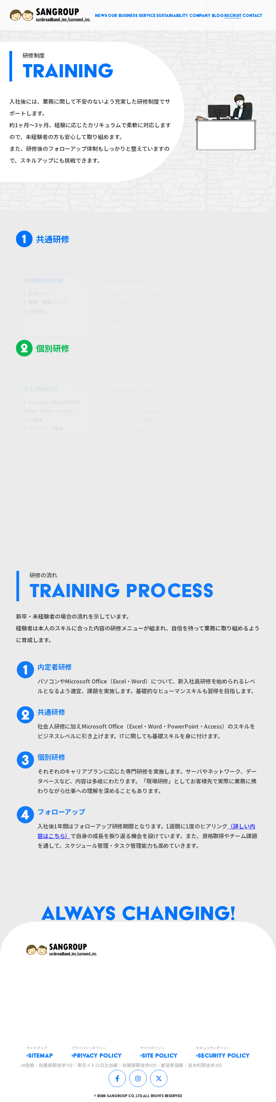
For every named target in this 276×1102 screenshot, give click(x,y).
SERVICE (147, 15)
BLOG (218, 15)
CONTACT (252, 15)
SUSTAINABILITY (172, 15)
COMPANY (200, 15)
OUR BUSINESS (123, 15)
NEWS (101, 15)
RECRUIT (232, 15)
